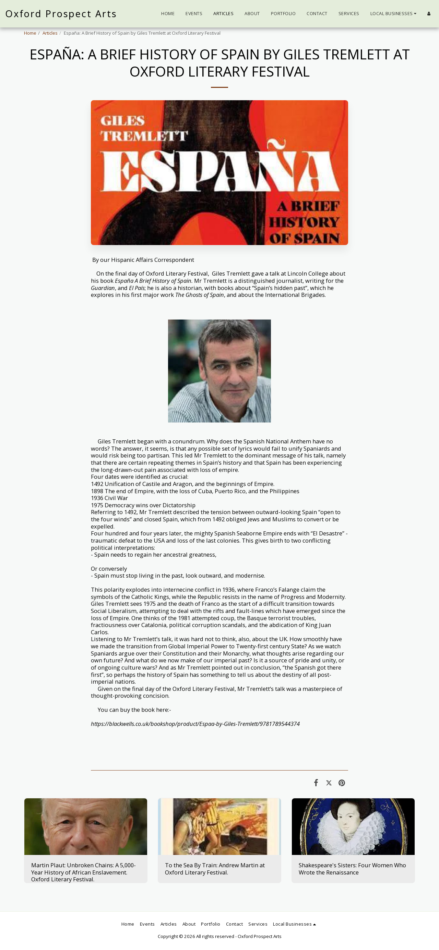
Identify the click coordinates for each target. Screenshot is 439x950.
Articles (50, 33)
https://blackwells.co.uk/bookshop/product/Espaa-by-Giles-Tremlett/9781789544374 (195, 724)
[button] (394, 13)
